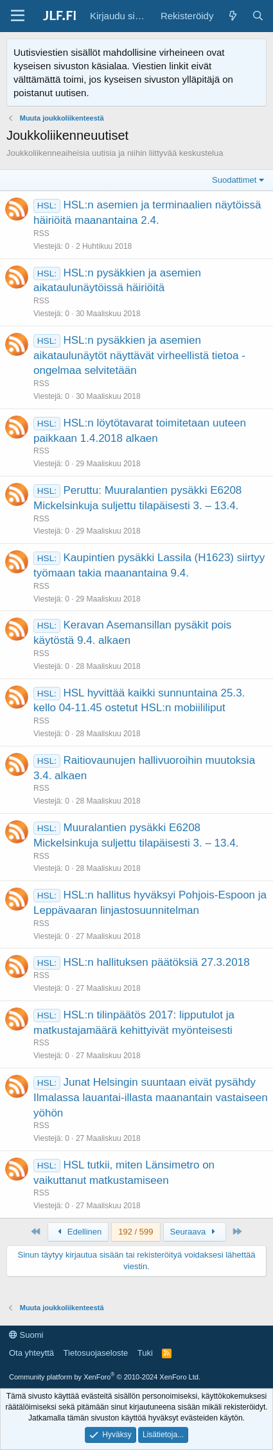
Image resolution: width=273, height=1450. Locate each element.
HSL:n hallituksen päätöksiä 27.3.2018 (156, 962)
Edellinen (78, 1231)
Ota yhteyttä (31, 1353)
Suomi (26, 1335)
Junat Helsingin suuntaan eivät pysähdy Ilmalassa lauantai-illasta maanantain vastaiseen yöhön (150, 1097)
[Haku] (257, 16)
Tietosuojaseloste (96, 1353)
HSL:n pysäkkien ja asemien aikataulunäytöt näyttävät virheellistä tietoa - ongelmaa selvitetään (139, 355)
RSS (41, 233)
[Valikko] (18, 16)
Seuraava (194, 1231)
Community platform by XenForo (104, 1377)
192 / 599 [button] (135, 1231)
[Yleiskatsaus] (232, 16)
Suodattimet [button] (234, 180)
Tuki (145, 1353)
